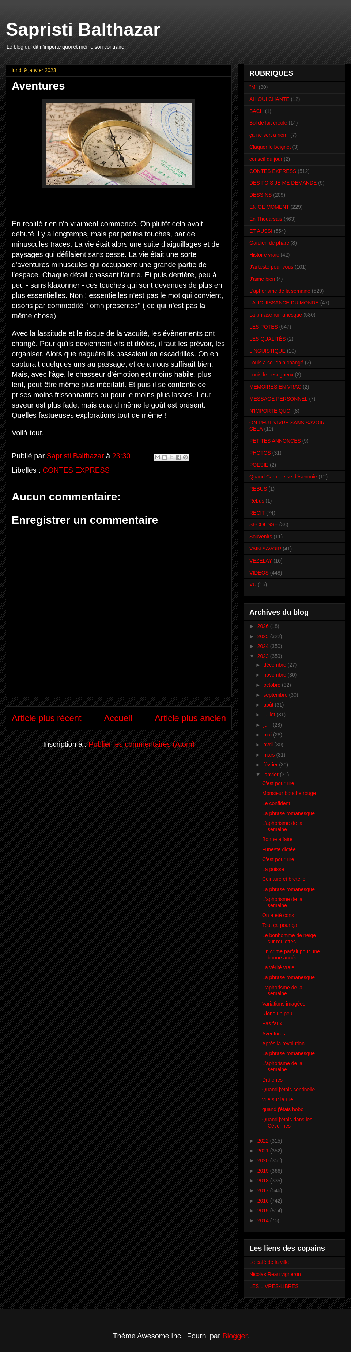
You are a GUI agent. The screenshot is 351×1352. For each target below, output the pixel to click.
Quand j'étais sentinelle (288, 1089)
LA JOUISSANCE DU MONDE (284, 303)
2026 (263, 626)
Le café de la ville (269, 1262)
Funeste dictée (279, 849)
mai (268, 735)
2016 (263, 1201)
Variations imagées (283, 1004)
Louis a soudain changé (276, 363)
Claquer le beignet (270, 147)
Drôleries (272, 1080)
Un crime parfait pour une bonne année (291, 954)
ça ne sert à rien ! (269, 135)
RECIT (257, 513)
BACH (256, 111)
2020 (263, 1160)
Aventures (273, 1034)
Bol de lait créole (268, 123)
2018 (263, 1181)
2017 (263, 1190)
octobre (272, 685)
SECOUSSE (263, 524)
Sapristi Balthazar (83, 29)
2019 (263, 1171)
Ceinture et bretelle (283, 879)
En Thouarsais (265, 219)
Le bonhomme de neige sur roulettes (289, 938)
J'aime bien (262, 279)
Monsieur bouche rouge (289, 793)
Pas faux (272, 1023)
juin (268, 725)
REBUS (258, 489)
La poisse (273, 869)
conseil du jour (265, 159)
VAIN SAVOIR (265, 549)
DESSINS (260, 195)
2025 (263, 636)
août (269, 705)
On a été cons (278, 915)
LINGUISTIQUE (267, 351)
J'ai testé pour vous (271, 267)
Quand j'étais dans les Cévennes (287, 1123)
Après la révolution (283, 1043)
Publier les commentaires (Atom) (141, 744)
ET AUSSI (260, 231)
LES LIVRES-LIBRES (274, 1286)
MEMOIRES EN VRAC (275, 387)
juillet (269, 714)
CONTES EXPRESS (76, 470)
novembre (275, 675)
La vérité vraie (278, 967)
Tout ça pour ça (279, 925)
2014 (263, 1220)
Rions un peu (277, 1013)
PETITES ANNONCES (275, 441)
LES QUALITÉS (267, 339)
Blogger (234, 1336)
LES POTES (263, 327)
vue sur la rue (277, 1099)
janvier (271, 774)
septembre (276, 695)
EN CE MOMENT (269, 207)
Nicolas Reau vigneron (275, 1274)
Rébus (256, 501)
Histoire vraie (264, 255)
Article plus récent (47, 718)
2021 (263, 1151)
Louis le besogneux (271, 375)
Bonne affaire (277, 839)
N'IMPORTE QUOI (270, 411)
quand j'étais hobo (282, 1109)
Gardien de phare (269, 243)
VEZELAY (260, 561)
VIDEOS (259, 573)
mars (269, 755)
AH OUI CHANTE (269, 99)
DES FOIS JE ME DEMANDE (283, 183)
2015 (263, 1210)
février (271, 765)
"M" (253, 87)
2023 (263, 656)
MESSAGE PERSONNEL (278, 399)
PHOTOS (260, 453)
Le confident (276, 803)
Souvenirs (260, 536)
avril (268, 744)
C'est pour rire (278, 783)
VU (252, 584)
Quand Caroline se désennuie (283, 477)
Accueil (118, 718)
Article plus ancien (190, 718)
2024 (263, 646)
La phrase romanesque (275, 315)
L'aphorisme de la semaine (279, 291)
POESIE (258, 465)
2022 (263, 1141)
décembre (275, 665)
